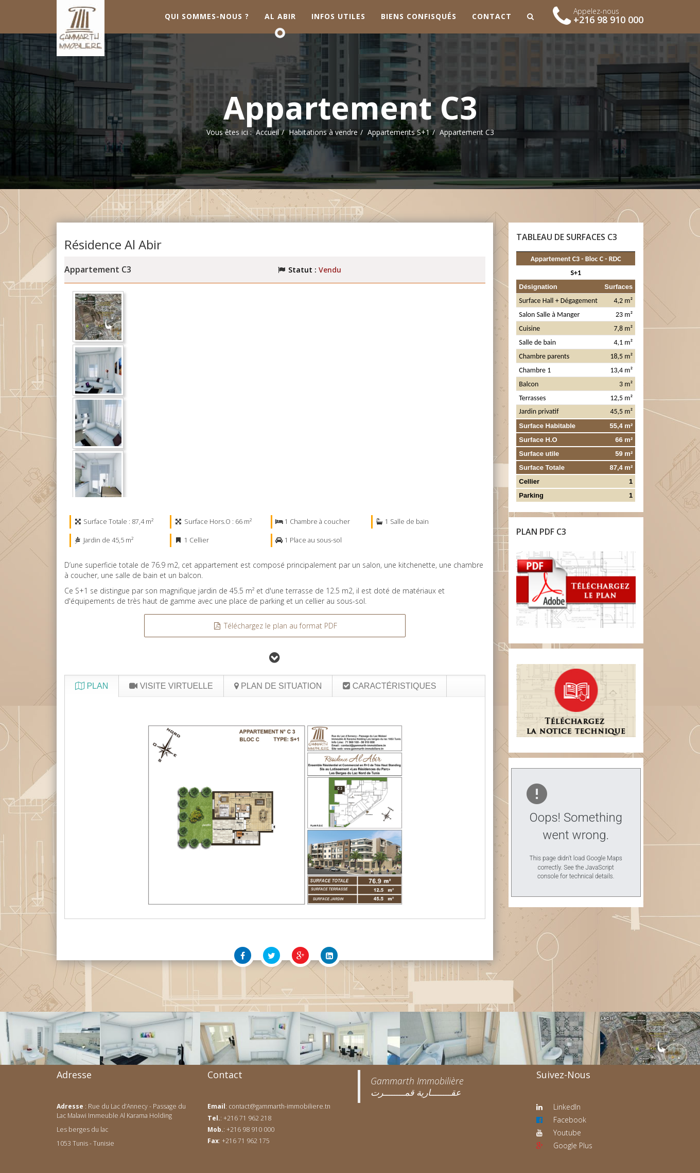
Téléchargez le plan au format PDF (275, 626)
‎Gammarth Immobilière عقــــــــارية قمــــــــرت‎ (417, 1086)
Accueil (267, 132)
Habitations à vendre (323, 132)
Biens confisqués (419, 16)
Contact (492, 16)
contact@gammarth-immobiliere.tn (279, 1106)
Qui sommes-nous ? (207, 16)
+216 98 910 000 (608, 19)
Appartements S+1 (398, 132)
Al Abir (280, 16)
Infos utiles (338, 16)
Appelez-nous (596, 11)
